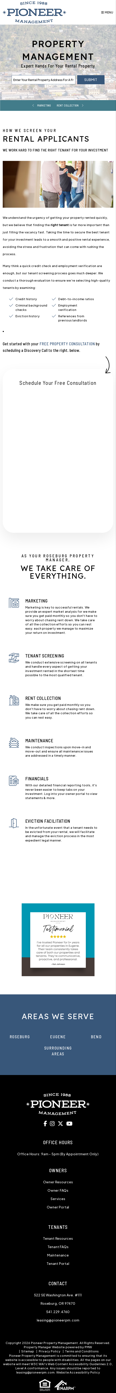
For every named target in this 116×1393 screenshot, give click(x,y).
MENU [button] (107, 12)
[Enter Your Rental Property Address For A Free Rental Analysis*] (43, 79)
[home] (34, 12)
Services (58, 1199)
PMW (88, 1347)
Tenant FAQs (58, 1247)
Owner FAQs (58, 1190)
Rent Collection (68, 105)
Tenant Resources (58, 1238)
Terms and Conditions (82, 1351)
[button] (46, 1123)
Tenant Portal (58, 1263)
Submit (90, 80)
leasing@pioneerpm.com (58, 1320)
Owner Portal (58, 1207)
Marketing (43, 105)
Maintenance (58, 1255)
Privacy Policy (49, 1351)
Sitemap (27, 1351)
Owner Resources (58, 1182)
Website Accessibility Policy (78, 1372)
